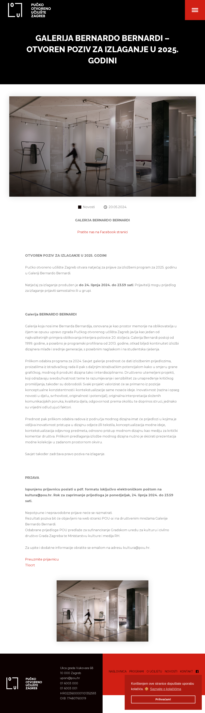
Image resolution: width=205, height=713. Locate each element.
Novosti (171, 671)
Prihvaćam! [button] (163, 699)
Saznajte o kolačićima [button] (165, 689)
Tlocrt (30, 565)
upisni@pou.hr (70, 678)
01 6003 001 (68, 688)
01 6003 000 (69, 683)
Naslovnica (117, 671)
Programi (136, 671)
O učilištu (154, 671)
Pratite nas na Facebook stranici (102, 232)
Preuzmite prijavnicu (42, 559)
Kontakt (186, 671)
